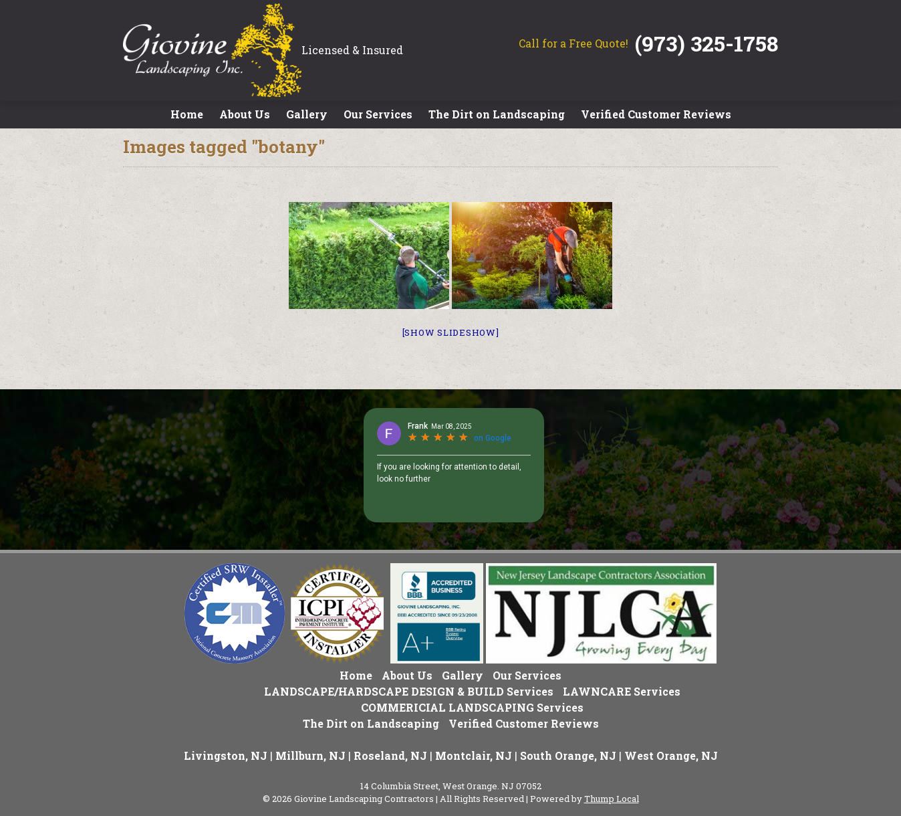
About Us (244, 114)
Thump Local (611, 799)
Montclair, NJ (473, 755)
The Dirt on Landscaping (496, 114)
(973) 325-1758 (706, 43)
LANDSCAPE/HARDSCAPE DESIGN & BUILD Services (408, 691)
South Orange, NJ (568, 755)
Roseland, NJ (390, 755)
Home (186, 114)
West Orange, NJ (671, 755)
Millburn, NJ (310, 755)
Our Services (378, 114)
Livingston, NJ (225, 755)
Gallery (307, 114)
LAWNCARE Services (621, 691)
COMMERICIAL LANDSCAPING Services (472, 707)
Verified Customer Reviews (656, 114)
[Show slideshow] (450, 332)
